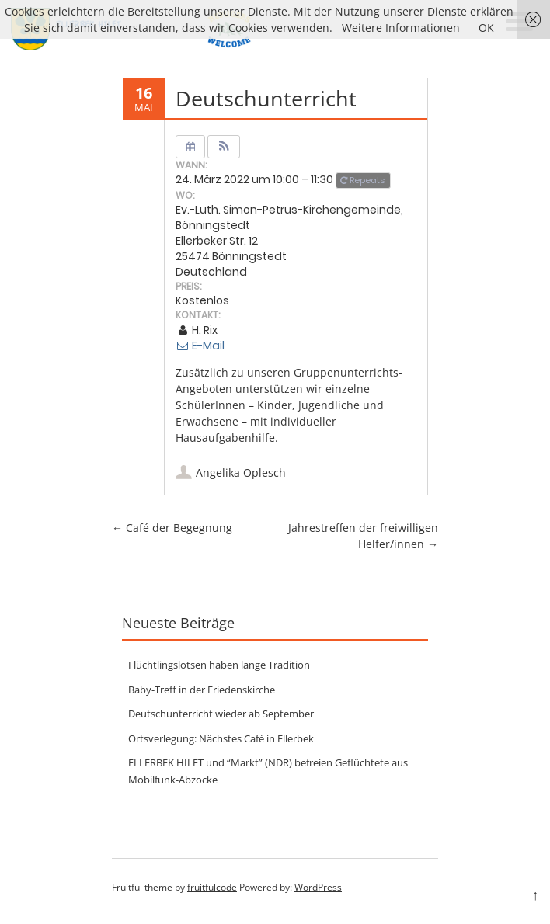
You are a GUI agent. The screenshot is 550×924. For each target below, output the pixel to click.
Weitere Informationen (401, 27)
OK (486, 27)
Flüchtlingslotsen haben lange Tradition (219, 665)
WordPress (318, 887)
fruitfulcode (212, 887)
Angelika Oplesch (241, 472)
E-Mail (200, 345)
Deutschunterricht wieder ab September (221, 714)
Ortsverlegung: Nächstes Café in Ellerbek (221, 738)
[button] (224, 147)
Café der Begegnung (172, 527)
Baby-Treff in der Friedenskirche (201, 689)
